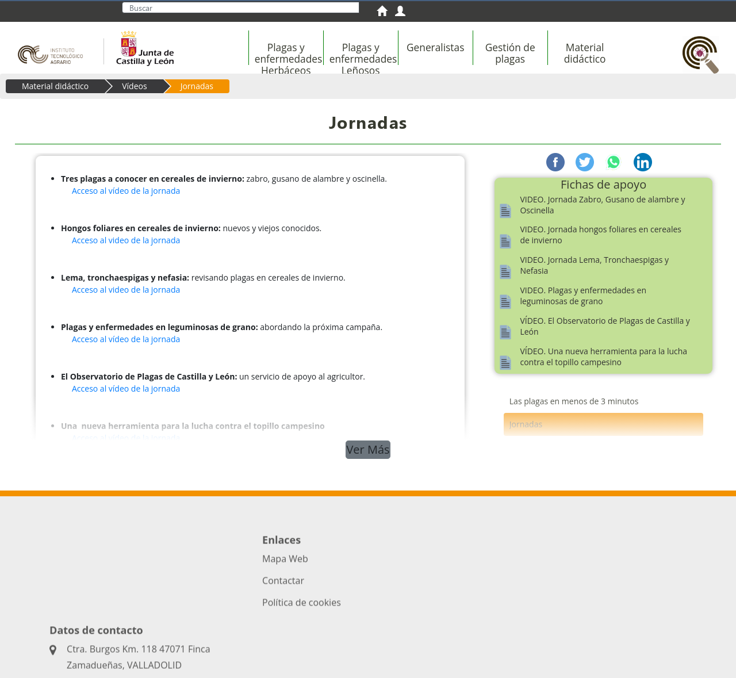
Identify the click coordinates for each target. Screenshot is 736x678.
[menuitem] (386, 12)
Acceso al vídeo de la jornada (126, 190)
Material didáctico (55, 86)
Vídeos (134, 86)
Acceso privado (280, 638)
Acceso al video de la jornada (126, 240)
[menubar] (458, 59)
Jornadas (197, 86)
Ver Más (367, 449)
